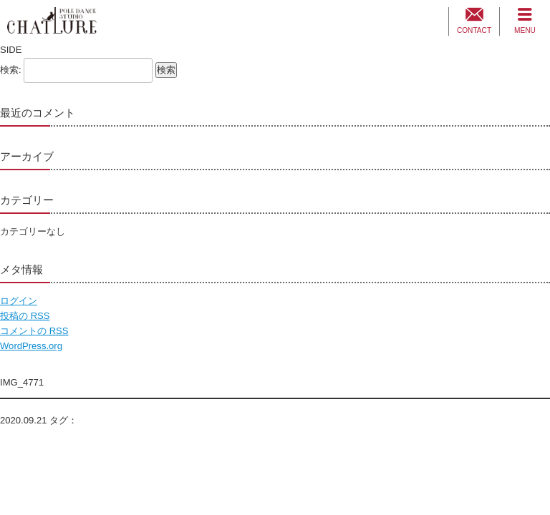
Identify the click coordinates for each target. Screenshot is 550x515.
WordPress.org (31, 345)
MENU (525, 30)
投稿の (25, 315)
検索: (10, 69)
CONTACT (474, 30)
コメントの (34, 330)
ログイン (18, 300)
